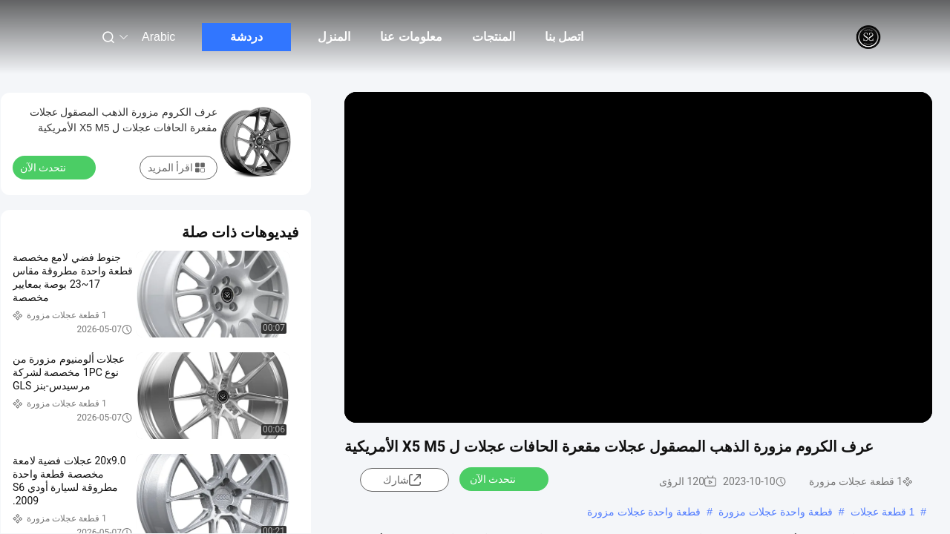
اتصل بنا (564, 36)
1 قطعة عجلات (883, 512)
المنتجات (493, 36)
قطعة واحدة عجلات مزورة (775, 512)
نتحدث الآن (502, 478)
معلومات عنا (411, 36)
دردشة (246, 36)
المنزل (334, 36)
